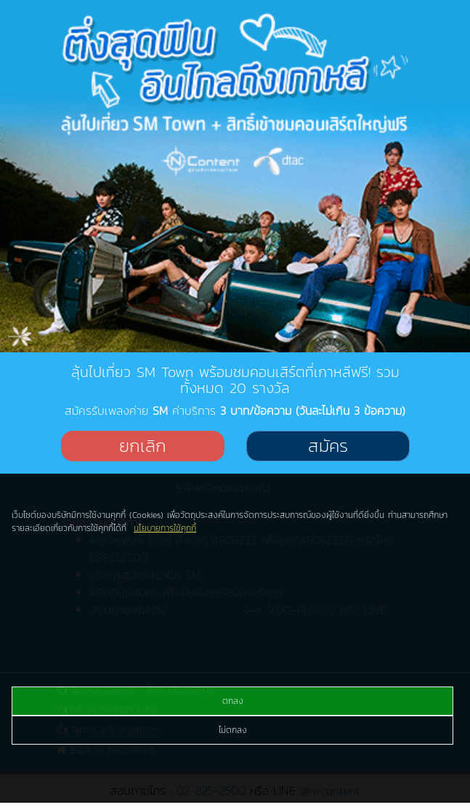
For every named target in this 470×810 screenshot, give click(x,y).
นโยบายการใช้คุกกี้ (165, 528)
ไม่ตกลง (233, 730)
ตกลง (232, 701)
